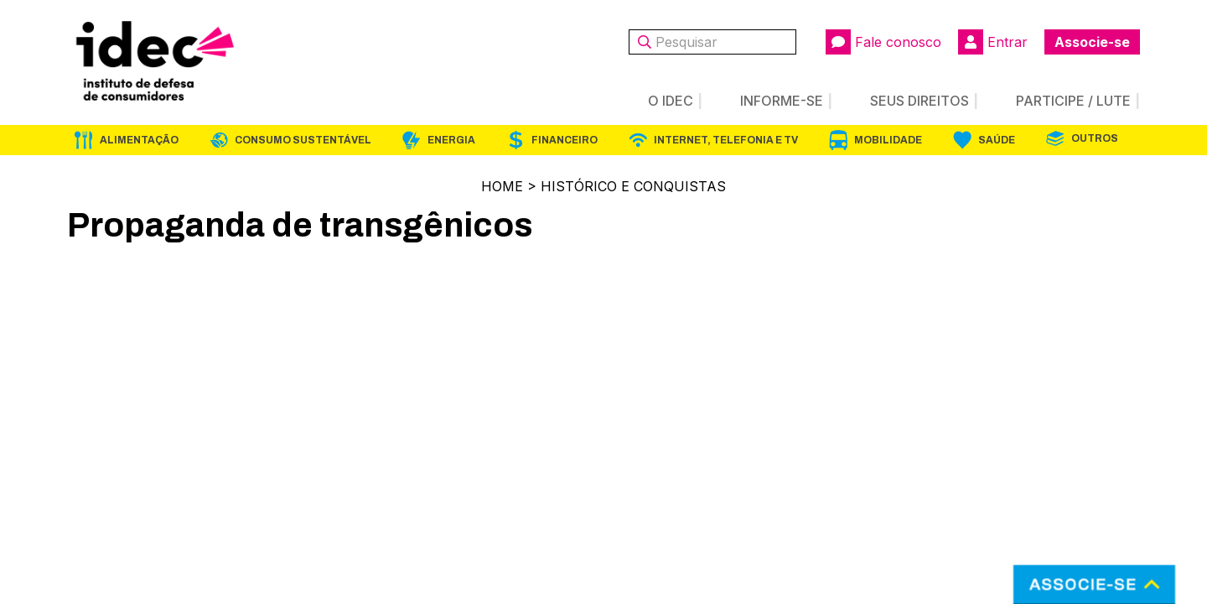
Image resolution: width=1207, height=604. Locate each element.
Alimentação (139, 140)
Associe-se (1092, 42)
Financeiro (564, 140)
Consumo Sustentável (303, 140)
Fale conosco (883, 42)
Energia (451, 140)
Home (502, 186)
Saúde (996, 140)
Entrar (993, 42)
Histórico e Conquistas (633, 186)
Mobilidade (888, 140)
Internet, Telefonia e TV (726, 140)
